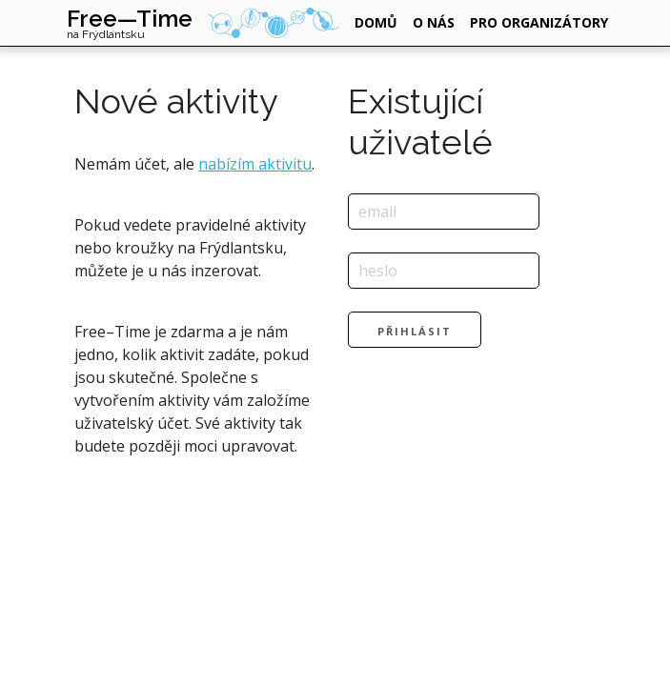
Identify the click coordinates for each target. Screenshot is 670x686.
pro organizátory (539, 22)
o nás (434, 22)
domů (376, 22)
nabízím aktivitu (255, 163)
